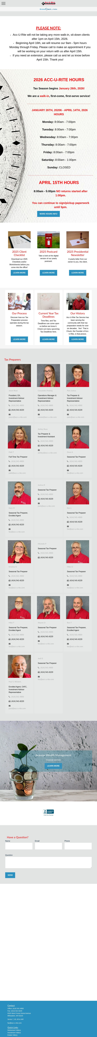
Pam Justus (71, 390)
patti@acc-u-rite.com (17, 473)
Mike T (11, 622)
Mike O (70, 567)
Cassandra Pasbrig (45, 390)
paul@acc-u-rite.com (17, 708)
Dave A (70, 452)
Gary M (12, 508)
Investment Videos (14, 1033)
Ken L (69, 508)
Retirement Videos (14, 1030)
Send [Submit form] (10, 875)
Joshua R (41, 485)
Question (9, 855)
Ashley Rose (43, 429)
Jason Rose (13, 390)
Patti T (11, 452)
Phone (67, 841)
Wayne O (41, 622)
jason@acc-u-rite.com (18, 417)
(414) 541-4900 (17, 405)
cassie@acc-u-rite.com (47, 417)
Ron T (69, 622)
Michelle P (42, 544)
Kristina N (13, 567)
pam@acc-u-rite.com (75, 417)
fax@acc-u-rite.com (75, 473)
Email (37, 841)
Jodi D (40, 658)
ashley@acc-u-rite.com (47, 453)
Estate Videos (12, 1035)
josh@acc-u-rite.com (46, 506)
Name (7, 841)
